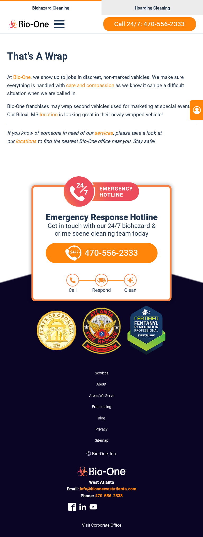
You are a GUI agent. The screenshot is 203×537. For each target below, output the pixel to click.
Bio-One (22, 77)
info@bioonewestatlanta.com (108, 488)
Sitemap (101, 440)
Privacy (101, 429)
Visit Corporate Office (101, 525)
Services (101, 373)
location (49, 114)
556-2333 (109, 495)
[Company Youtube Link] (93, 507)
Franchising (101, 407)
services (103, 133)
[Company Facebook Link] (72, 507)
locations (26, 141)
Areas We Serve (101, 395)
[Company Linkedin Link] (83, 507)
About (101, 384)
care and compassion (90, 85)
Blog (101, 418)
